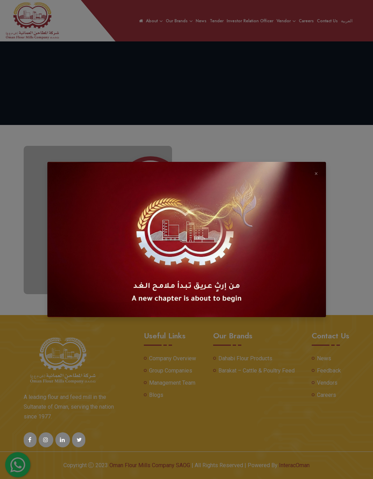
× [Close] (316, 172)
